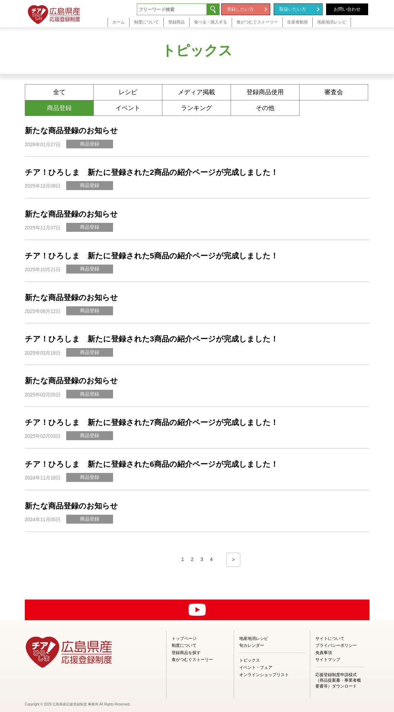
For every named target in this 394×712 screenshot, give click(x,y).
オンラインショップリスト (264, 674)
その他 (265, 108)
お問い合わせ (347, 9)
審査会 (333, 92)
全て (59, 92)
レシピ (128, 92)
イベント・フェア (255, 667)
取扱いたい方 (292, 9)
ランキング (196, 108)
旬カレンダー (251, 645)
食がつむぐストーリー (192, 659)
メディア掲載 (196, 92)
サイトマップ (327, 659)
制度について (184, 645)
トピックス (249, 660)
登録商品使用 (265, 92)
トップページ (184, 638)
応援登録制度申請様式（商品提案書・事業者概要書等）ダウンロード (338, 680)
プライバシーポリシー (336, 645)
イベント (127, 108)
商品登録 (59, 108)
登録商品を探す (186, 652)
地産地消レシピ (253, 638)
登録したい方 (240, 9)
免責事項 (323, 652)
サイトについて (329, 638)
